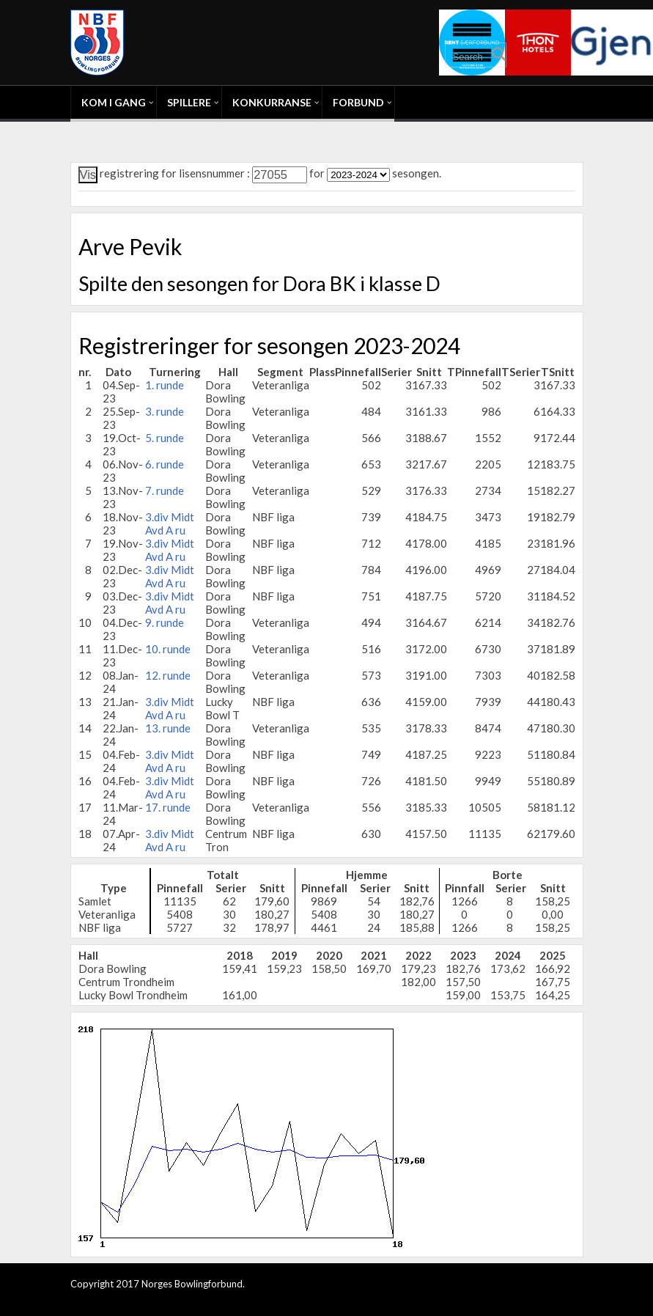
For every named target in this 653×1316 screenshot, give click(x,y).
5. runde (164, 437)
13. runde (168, 728)
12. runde (168, 675)
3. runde (164, 411)
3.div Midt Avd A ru (169, 523)
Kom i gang (113, 102)
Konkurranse (271, 102)
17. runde (168, 807)
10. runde (168, 648)
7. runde (164, 490)
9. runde (164, 622)
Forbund (358, 102)
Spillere (189, 102)
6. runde (164, 464)
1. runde (164, 385)
